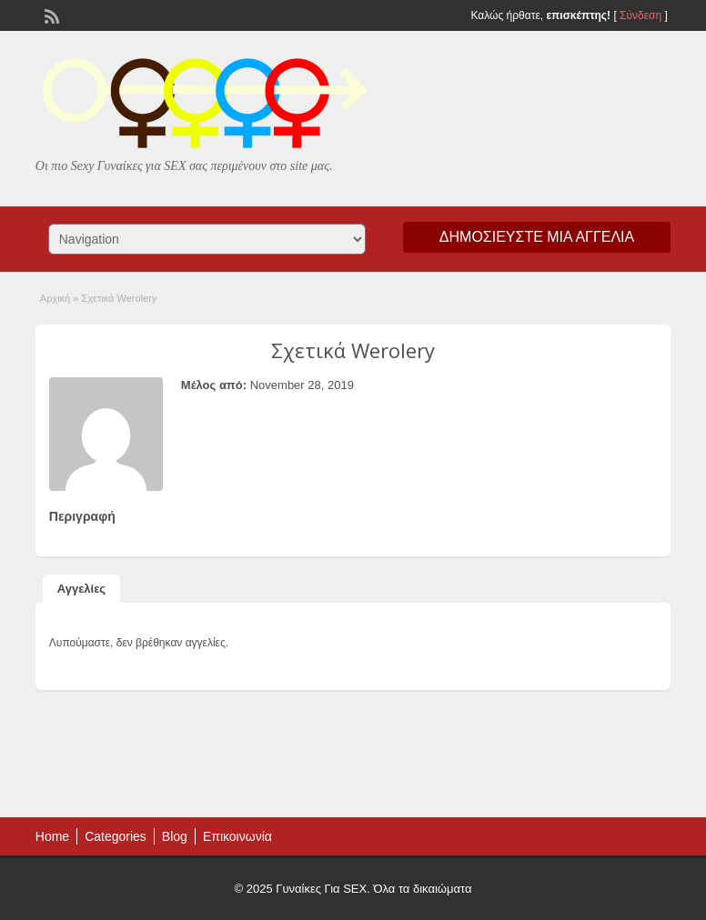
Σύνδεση (640, 15)
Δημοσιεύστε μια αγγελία (536, 237)
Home (52, 836)
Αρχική (55, 298)
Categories (115, 836)
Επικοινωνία (237, 836)
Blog (174, 836)
